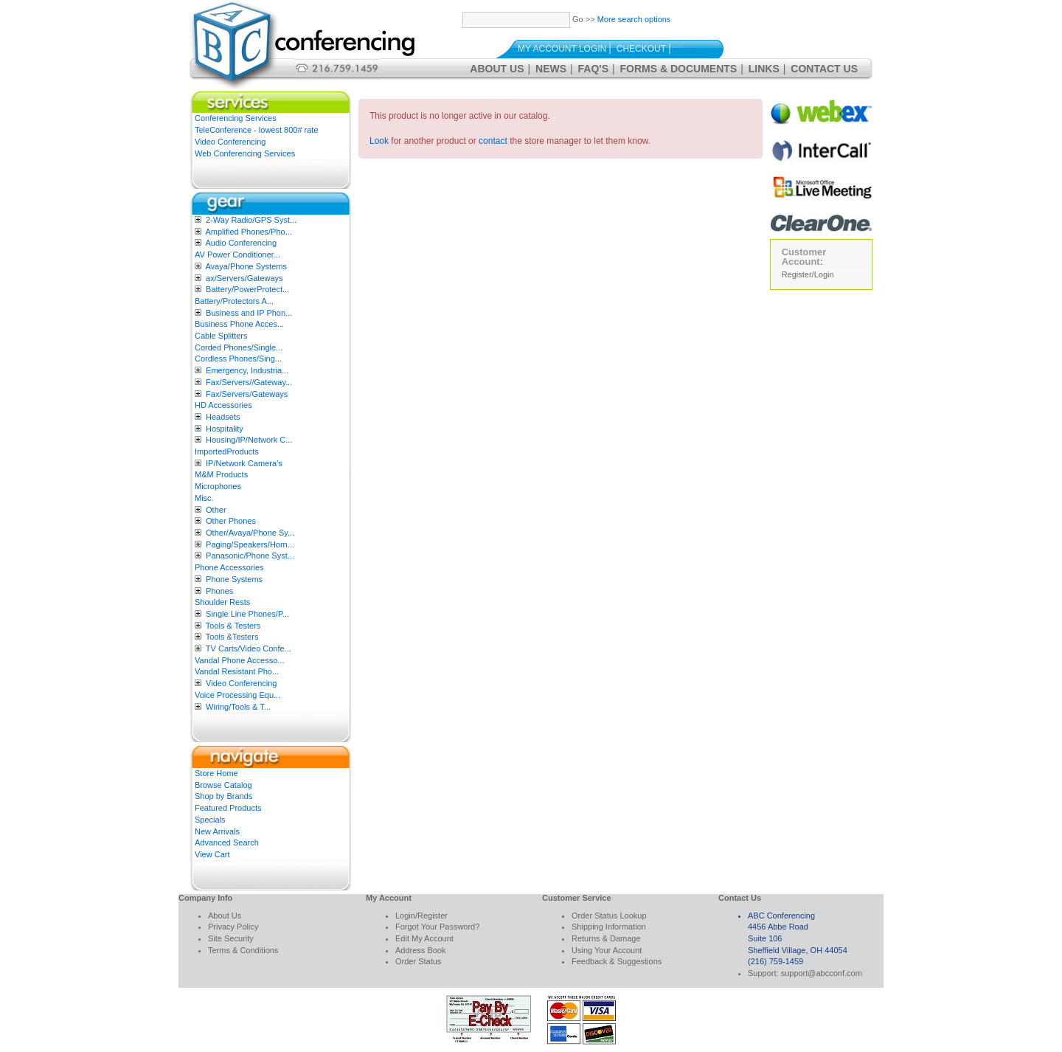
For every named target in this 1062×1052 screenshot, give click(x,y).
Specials (210, 819)
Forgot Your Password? (437, 926)
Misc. (204, 498)
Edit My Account (424, 938)
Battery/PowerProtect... (247, 289)
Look (379, 141)
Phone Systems (234, 579)
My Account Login (562, 49)
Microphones (218, 486)
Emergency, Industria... (247, 370)
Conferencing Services (236, 118)
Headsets (223, 416)
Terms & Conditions (243, 950)
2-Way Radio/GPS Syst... (251, 219)
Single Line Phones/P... (247, 613)
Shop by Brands (223, 796)
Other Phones (231, 520)
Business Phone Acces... (239, 323)
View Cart (212, 854)
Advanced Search (227, 842)
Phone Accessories (229, 567)
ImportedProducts (227, 451)
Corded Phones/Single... (238, 347)
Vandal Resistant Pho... (237, 671)
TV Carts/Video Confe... (248, 648)
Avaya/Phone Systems (245, 266)
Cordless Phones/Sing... (238, 358)
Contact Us (824, 69)
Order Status (418, 961)
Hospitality (224, 428)
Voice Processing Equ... (237, 695)
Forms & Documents (679, 69)
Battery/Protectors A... (234, 301)
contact (493, 141)
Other (216, 509)
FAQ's (593, 69)
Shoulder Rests (222, 602)
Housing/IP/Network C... (249, 439)
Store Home (216, 773)
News (550, 69)
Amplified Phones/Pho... (248, 231)
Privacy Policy (233, 926)
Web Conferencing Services (245, 153)
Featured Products (228, 807)
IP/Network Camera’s (244, 463)
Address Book (420, 950)
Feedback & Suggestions (617, 961)
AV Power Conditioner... (237, 254)
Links (764, 69)
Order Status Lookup (609, 915)
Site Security (231, 938)
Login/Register (421, 915)
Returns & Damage (606, 938)
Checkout (641, 49)
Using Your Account (607, 950)
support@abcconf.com (821, 973)
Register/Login (808, 274)
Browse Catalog (223, 785)
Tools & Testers (233, 625)
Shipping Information (609, 926)
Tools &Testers (232, 636)
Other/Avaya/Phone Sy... (250, 532)
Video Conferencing (230, 141)
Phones (219, 590)
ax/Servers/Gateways (244, 278)
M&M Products (221, 474)
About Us (497, 69)
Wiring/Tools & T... (238, 706)
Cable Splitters (221, 335)
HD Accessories (223, 405)
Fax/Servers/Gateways (247, 394)
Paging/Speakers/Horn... (250, 544)
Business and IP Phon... (249, 312)
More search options (634, 19)
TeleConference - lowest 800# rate (257, 129)
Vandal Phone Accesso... (240, 660)
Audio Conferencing (241, 242)
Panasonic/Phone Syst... (250, 555)
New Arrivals (217, 831)
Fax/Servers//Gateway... (249, 382)
